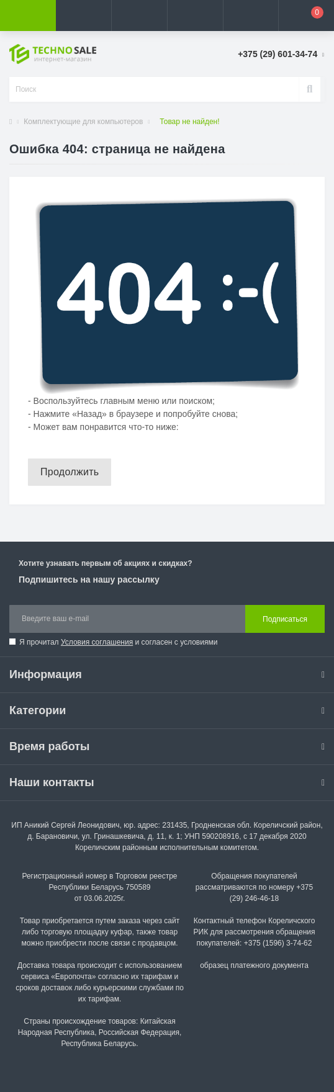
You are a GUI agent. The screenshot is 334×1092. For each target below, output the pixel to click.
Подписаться (285, 619)
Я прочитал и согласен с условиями (118, 642)
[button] (139, 15)
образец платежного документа (254, 965)
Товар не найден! (189, 121)
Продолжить (69, 472)
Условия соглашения (97, 642)
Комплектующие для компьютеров (83, 121)
